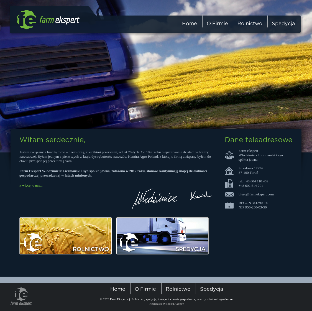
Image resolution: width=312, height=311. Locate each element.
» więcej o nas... (31, 185)
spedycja (283, 23)
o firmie (217, 23)
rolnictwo (249, 23)
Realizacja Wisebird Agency (166, 303)
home (189, 23)
